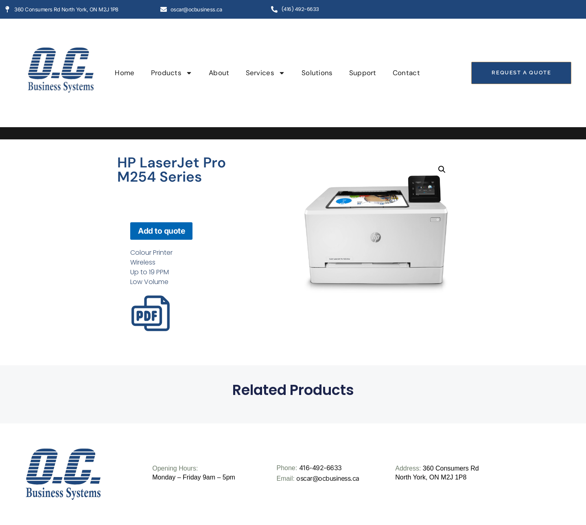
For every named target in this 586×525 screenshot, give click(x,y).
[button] (442, 169)
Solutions (317, 72)
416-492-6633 (320, 468)
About (219, 72)
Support (362, 72)
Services (265, 72)
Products (171, 72)
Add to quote (161, 231)
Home (124, 72)
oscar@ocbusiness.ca (327, 478)
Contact (406, 72)
